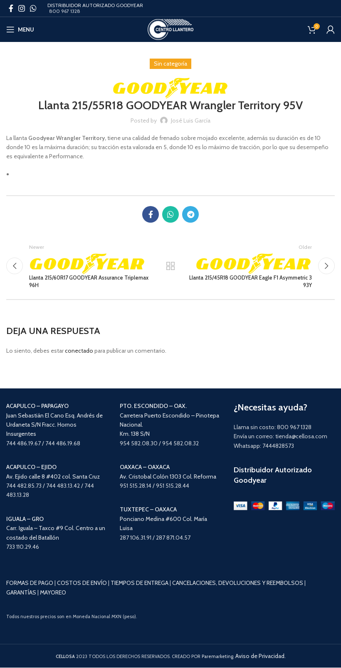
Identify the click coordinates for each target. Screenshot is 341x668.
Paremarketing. (218, 656)
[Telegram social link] (190, 214)
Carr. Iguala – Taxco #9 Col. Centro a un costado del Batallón (55, 528)
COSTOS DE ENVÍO (82, 583)
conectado (79, 350)
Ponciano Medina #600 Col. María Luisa (163, 519)
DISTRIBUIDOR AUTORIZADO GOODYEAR (95, 5)
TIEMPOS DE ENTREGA (139, 583)
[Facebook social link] (11, 8)
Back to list (170, 266)
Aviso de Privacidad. (260, 656)
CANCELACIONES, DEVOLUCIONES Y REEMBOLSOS (237, 583)
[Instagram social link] (21, 8)
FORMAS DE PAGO (29, 583)
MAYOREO (53, 592)
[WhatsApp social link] (33, 8)
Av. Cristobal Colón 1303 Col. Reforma (168, 476)
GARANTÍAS (21, 592)
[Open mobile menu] (20, 29)
